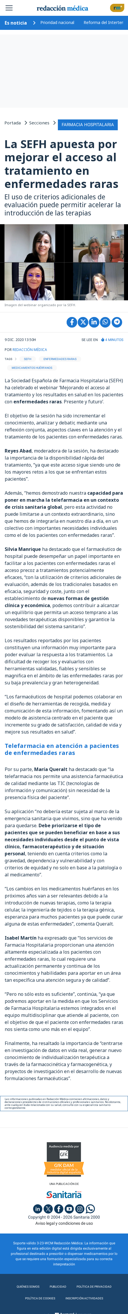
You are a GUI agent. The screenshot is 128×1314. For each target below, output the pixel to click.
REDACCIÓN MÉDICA (30, 349)
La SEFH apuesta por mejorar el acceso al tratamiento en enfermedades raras (61, 163)
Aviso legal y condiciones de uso (64, 1223)
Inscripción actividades (84, 1298)
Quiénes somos (28, 1286)
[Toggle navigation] (9, 8)
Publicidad (58, 1286)
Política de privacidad (94, 1286)
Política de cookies (40, 1298)
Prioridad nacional (57, 22)
